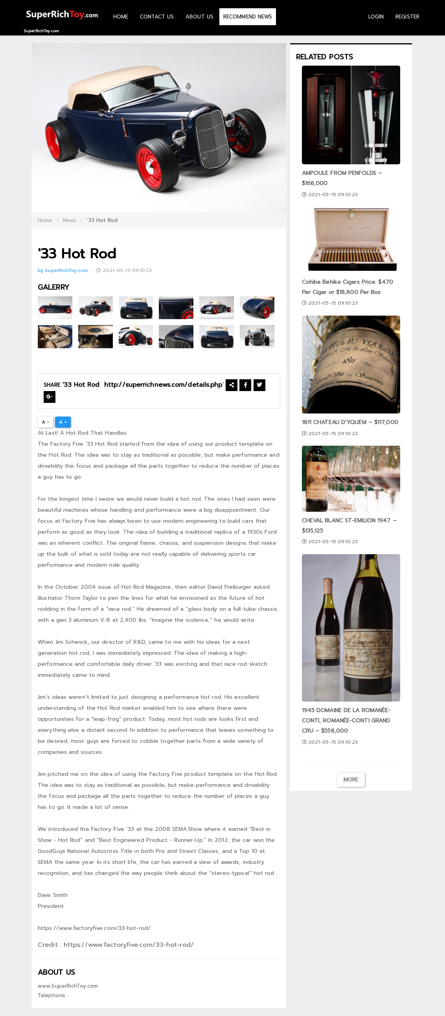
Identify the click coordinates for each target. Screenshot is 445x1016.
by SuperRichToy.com (64, 270)
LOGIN (376, 16)
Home (45, 220)
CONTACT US (157, 16)
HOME (120, 16)
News (69, 220)
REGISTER (407, 16)
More (351, 779)
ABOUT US (199, 16)
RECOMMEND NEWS (247, 16)
